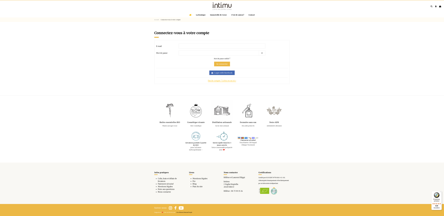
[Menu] (440, 192)
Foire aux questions (166, 189)
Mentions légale (200, 178)
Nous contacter (164, 192)
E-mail (159, 46)
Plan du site (198, 186)
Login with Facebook (222, 73)
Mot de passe (161, 53)
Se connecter (222, 64)
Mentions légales (165, 186)
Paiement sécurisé (166, 184)
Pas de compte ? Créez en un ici (222, 80)
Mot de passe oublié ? (222, 59)
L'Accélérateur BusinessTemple (184, 212)
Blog (195, 184)
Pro (194, 181)
